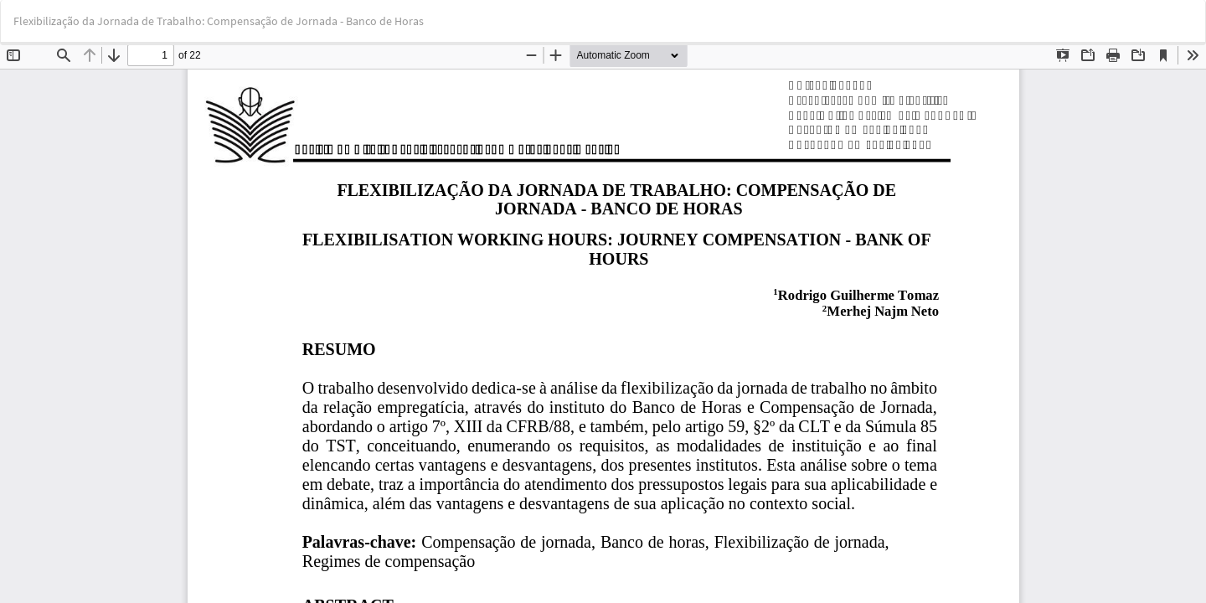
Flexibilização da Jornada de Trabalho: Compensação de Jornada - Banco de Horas (218, 20)
